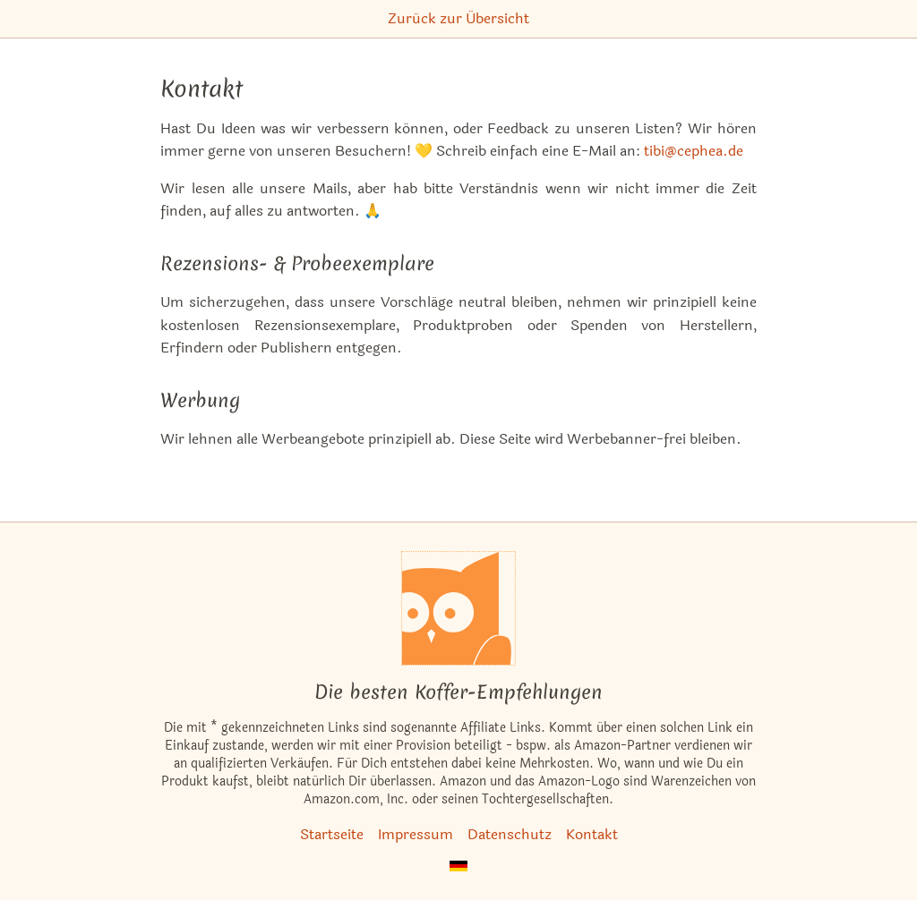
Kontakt (592, 834)
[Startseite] (458, 608)
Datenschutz (509, 834)
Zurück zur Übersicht (458, 18)
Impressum (415, 834)
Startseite (332, 834)
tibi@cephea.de (693, 151)
